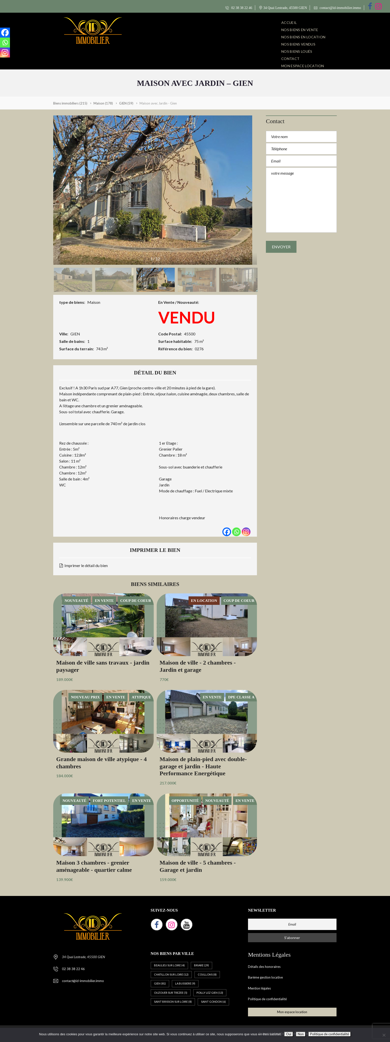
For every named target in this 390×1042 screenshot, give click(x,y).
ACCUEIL (289, 22)
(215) (70, 103)
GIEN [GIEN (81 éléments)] (160, 983)
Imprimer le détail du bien (83, 565)
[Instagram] (246, 531)
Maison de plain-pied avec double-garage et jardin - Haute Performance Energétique (203, 766)
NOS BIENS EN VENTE (299, 30)
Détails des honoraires (264, 967)
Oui (288, 1034)
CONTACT (290, 58)
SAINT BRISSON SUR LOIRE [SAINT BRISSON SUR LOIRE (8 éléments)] (173, 1001)
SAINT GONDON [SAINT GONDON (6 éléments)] (213, 1001)
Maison (93, 302)
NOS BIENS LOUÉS (296, 51)
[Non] (383, 1035)
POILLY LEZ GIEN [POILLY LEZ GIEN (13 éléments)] (209, 992)
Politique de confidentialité (267, 999)
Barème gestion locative (265, 977)
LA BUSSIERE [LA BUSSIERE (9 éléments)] (185, 983)
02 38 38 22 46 (238, 8)
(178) (103, 103)
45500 (189, 333)
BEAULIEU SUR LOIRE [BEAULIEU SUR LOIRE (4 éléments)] (169, 965)
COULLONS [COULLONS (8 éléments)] (207, 974)
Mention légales (259, 988)
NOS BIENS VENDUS (298, 44)
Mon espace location (302, 66)
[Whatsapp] (236, 531)
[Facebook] (226, 531)
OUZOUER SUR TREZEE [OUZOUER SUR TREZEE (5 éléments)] (170, 992)
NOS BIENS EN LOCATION (303, 37)
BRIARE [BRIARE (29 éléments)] (201, 965)
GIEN (75, 333)
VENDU (186, 317)
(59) (126, 103)
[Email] (292, 924)
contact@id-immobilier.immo (337, 8)
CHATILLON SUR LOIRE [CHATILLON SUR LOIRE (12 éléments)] (171, 974)
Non (301, 1034)
